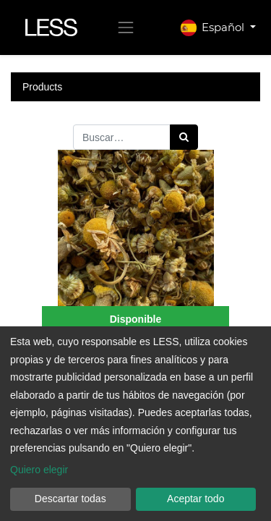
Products (42, 87)
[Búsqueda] (184, 137)
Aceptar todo (195, 498)
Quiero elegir (39, 469)
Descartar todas (70, 498)
